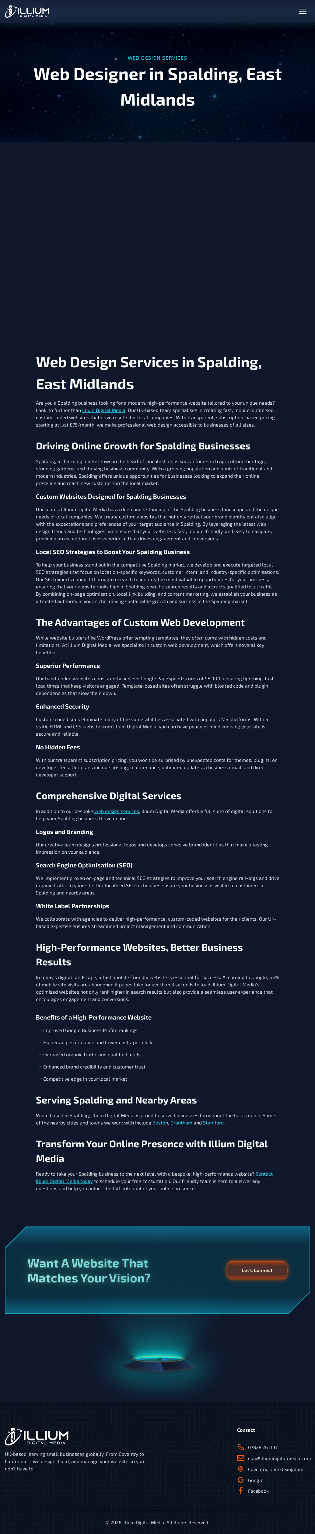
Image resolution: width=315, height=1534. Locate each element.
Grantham (181, 1122)
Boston (160, 1122)
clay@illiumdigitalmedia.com (273, 1458)
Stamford (213, 1122)
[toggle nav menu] (303, 11)
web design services (116, 811)
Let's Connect (257, 1270)
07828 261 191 (257, 1447)
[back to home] (27, 11)
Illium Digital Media (103, 410)
